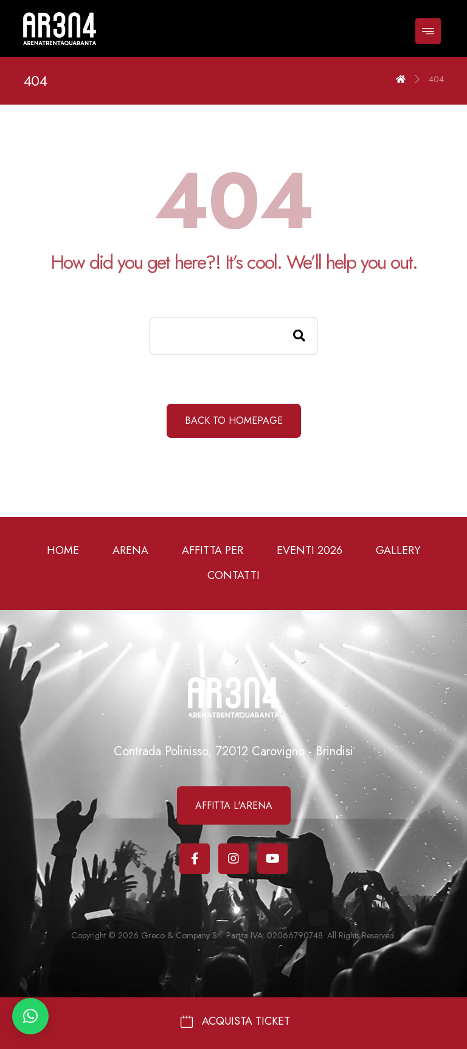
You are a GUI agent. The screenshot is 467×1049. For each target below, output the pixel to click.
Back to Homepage (234, 421)
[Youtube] (272, 858)
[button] (30, 1016)
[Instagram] (233, 858)
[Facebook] (194, 858)
